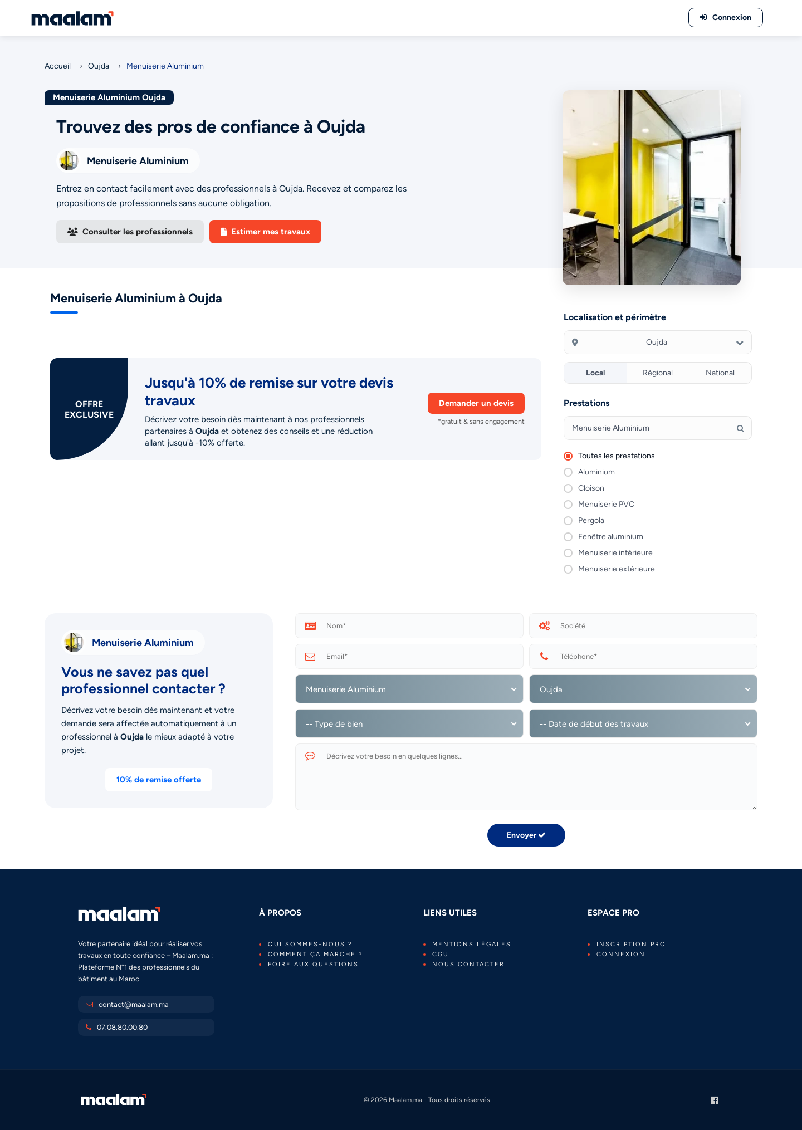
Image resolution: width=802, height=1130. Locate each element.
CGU (440, 954)
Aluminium (596, 472)
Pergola (591, 520)
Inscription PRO (631, 944)
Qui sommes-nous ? (310, 944)
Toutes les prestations (616, 456)
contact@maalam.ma (134, 1004)
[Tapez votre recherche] (658, 428)
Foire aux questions (313, 964)
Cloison (591, 488)
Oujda (98, 66)
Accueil (58, 66)
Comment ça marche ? (315, 954)
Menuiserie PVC (606, 504)
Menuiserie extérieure (616, 569)
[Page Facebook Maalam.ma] (714, 1100)
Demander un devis (476, 403)
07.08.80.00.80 (122, 1027)
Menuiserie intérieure (615, 552)
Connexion (620, 954)
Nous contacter (468, 964)
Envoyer (526, 835)
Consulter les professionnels (130, 232)
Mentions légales (471, 944)
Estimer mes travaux (265, 232)
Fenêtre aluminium (610, 536)
